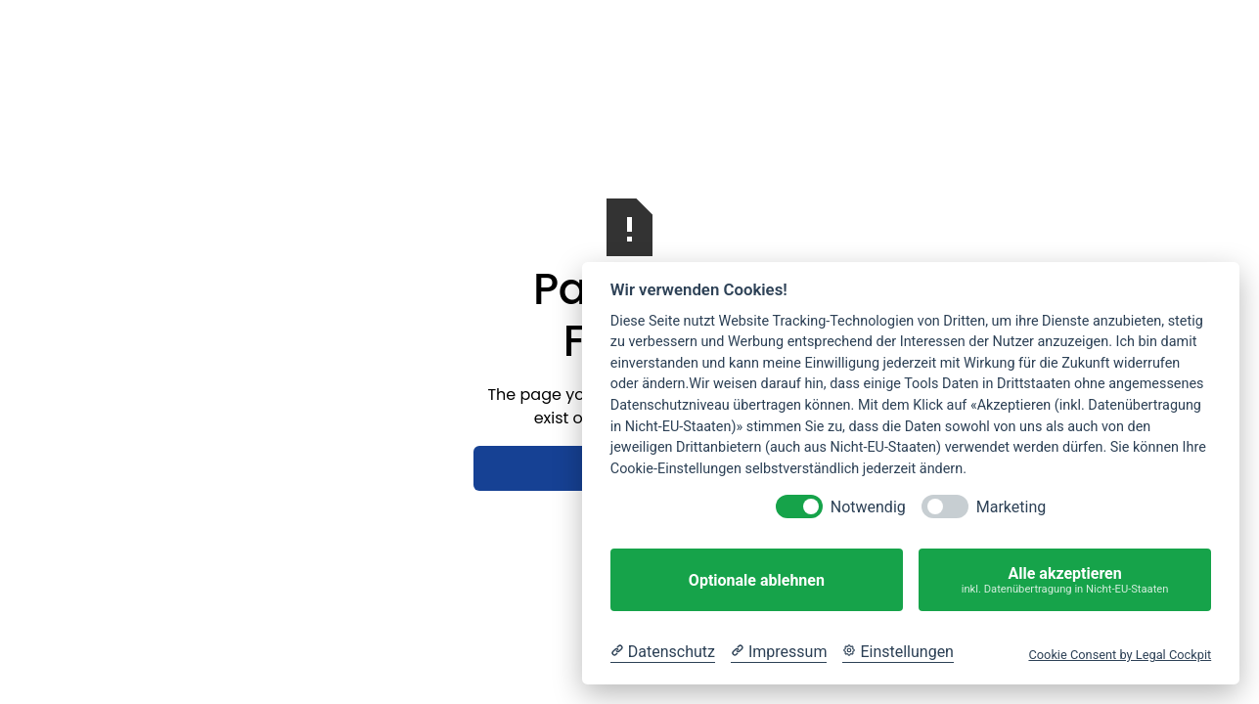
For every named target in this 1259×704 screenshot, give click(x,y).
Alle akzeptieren (1065, 580)
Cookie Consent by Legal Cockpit (1119, 654)
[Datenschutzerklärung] (662, 652)
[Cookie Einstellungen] (898, 652)
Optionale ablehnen (757, 580)
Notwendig (868, 507)
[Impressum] (779, 652)
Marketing (1011, 507)
